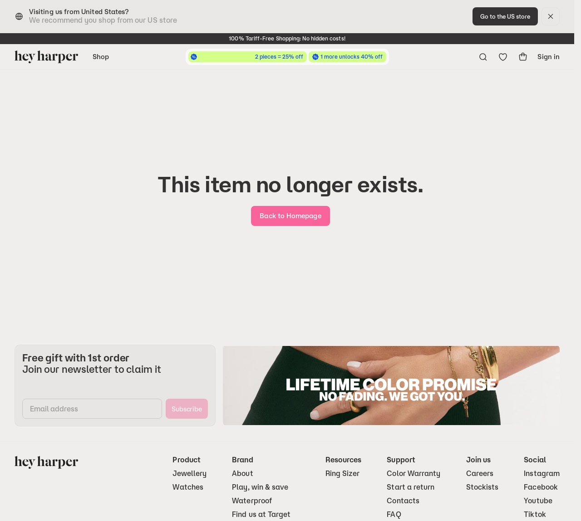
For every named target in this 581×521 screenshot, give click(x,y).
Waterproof (252, 501)
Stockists (482, 487)
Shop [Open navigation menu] (101, 56)
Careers (480, 473)
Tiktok (535, 514)
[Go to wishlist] (502, 56)
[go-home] (290, 216)
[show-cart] (522, 56)
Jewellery (189, 473)
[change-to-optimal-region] (505, 16)
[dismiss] (551, 16)
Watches (187, 487)
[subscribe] (187, 409)
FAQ (394, 514)
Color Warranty (413, 473)
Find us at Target (261, 514)
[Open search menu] (483, 56)
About (242, 473)
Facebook (541, 487)
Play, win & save (260, 487)
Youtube (538, 501)
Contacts (403, 501)
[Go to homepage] (46, 56)
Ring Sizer (342, 473)
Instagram (542, 473)
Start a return (410, 487)
